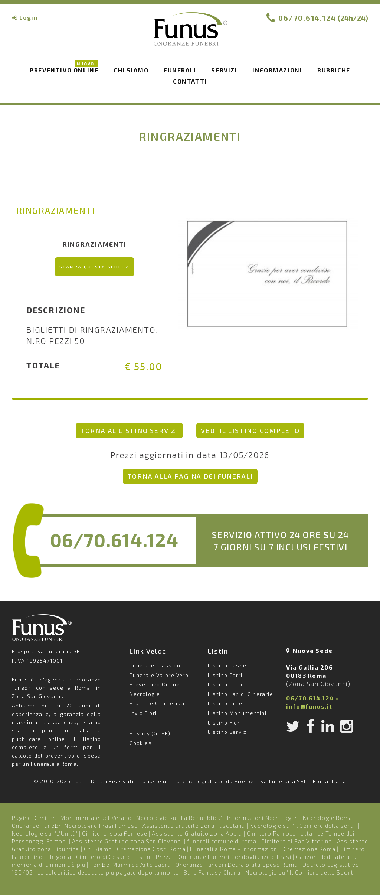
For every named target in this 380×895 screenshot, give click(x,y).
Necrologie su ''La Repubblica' (179, 817)
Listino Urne (225, 703)
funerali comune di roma (222, 841)
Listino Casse (227, 665)
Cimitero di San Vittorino (296, 841)
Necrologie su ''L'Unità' (45, 833)
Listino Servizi (228, 732)
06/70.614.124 (307, 18)
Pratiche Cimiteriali (157, 703)
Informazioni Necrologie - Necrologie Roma (289, 817)
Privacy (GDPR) (150, 733)
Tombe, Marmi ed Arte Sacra (130, 864)
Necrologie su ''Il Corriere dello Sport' (300, 872)
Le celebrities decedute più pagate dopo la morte (108, 872)
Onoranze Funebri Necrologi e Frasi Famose (75, 825)
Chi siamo (131, 70)
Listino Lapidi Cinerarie (240, 694)
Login (28, 17)
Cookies (141, 743)
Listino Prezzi (154, 856)
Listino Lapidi (227, 684)
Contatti (190, 81)
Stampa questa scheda (94, 266)
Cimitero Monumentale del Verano (83, 817)
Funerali (180, 70)
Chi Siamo (98, 849)
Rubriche (333, 70)
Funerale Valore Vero (159, 675)
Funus (190, 34)
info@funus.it (309, 706)
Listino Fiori (224, 722)
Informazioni (277, 70)
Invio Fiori (143, 713)
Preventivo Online (64, 69)
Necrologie (145, 694)
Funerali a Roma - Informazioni (234, 849)
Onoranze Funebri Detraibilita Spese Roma (237, 864)
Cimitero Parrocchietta (279, 833)
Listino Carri (225, 675)
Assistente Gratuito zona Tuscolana (193, 825)
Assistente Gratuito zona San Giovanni (127, 841)
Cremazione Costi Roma (151, 849)
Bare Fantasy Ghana (212, 872)
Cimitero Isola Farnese (114, 833)
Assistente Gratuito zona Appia (197, 833)
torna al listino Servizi (129, 430)
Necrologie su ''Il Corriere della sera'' (303, 825)
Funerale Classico (155, 665)
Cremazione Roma (309, 849)
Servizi (224, 70)
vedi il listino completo (250, 430)
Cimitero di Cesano (103, 856)
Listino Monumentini (237, 713)
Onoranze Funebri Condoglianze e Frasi (234, 856)
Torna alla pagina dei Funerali (190, 476)
